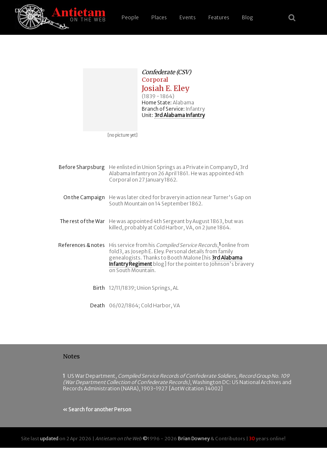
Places (159, 17)
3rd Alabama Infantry (179, 115)
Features (218, 17)
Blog (247, 17)
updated (49, 438)
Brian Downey (194, 438)
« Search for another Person (97, 409)
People (130, 17)
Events (187, 17)
